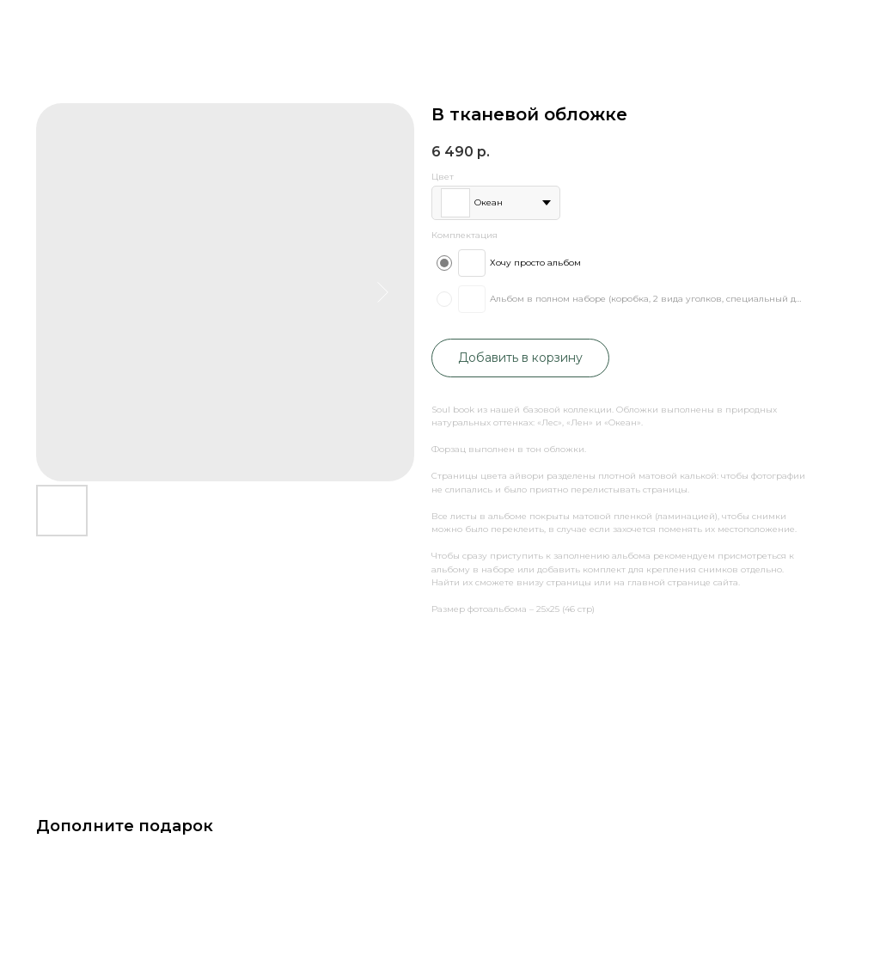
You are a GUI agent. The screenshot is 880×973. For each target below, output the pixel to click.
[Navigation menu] (853, 56)
